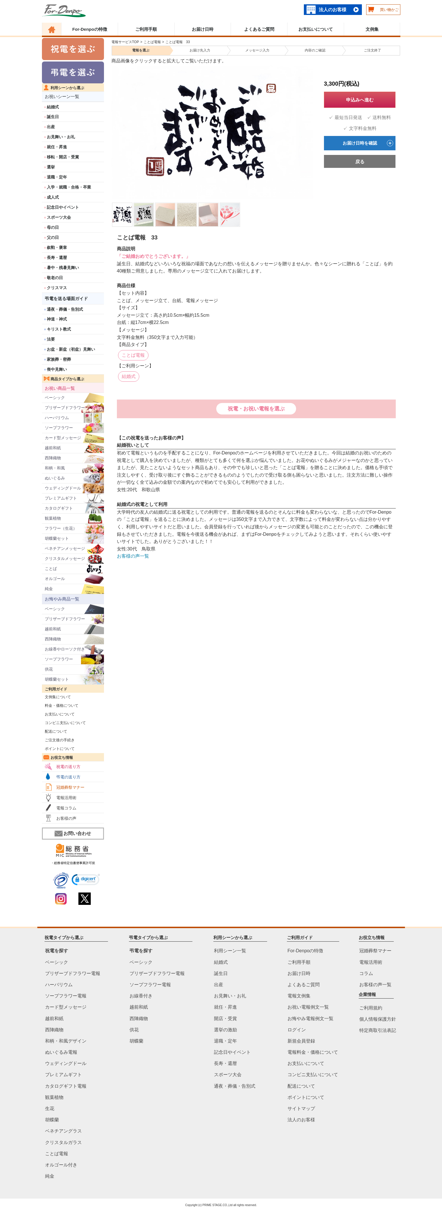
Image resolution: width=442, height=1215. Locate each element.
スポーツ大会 (59, 217)
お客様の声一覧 (133, 556)
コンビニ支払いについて (64, 723)
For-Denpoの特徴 (89, 29)
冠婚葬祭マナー (70, 787)
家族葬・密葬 (59, 359)
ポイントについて (58, 748)
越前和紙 (53, 448)
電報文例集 (298, 996)
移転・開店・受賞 (63, 157)
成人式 (53, 197)
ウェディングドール (63, 488)
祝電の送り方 (68, 766)
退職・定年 (57, 177)
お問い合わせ (73, 833)
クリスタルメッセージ (65, 558)
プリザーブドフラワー (65, 407)
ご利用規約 (370, 1007)
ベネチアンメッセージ (65, 548)
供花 (49, 669)
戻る (359, 161)
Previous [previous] (115, 128)
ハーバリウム (57, 417)
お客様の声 (66, 818)
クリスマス (57, 287)
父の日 (53, 237)
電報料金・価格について (312, 1052)
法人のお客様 (332, 9)
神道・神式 (57, 319)
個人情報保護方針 (377, 1019)
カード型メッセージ (63, 437)
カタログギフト (59, 508)
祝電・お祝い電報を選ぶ (256, 409)
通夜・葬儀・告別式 (65, 309)
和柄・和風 (55, 468)
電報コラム (66, 808)
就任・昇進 (57, 147)
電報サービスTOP (125, 42)
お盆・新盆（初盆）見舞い (71, 349)
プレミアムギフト (61, 498)
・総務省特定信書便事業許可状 (73, 863)
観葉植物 (53, 518)
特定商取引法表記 (377, 1030)
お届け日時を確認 (368, 143)
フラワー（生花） (61, 528)
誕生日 (53, 116)
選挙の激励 (225, 1029)
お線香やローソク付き (65, 649)
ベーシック (55, 397)
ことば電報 (152, 42)
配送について (54, 731)
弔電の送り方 (68, 777)
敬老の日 (55, 277)
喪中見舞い (57, 369)
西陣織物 (53, 458)
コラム (366, 973)
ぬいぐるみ (55, 478)
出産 (51, 126)
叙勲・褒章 (57, 247)
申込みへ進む (360, 99)
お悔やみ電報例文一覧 (310, 1018)
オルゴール (55, 578)
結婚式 (53, 107)
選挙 (51, 167)
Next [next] (309, 128)
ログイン (296, 1029)
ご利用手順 (146, 29)
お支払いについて (315, 29)
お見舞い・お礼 (61, 137)
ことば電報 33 (177, 42)
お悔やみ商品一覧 (62, 598)
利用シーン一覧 (230, 951)
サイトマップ (301, 1108)
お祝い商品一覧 (60, 388)
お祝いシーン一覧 (62, 96)
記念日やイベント (63, 207)
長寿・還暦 (57, 257)
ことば (51, 568)
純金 (49, 588)
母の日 (53, 227)
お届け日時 (202, 29)
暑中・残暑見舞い (63, 267)
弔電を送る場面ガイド (66, 298)
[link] (86, 880)
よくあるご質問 (259, 29)
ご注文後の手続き (58, 740)
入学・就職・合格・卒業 (69, 187)
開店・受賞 (225, 1018)
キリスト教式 (59, 329)
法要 (51, 339)
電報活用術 (66, 797)
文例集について (56, 697)
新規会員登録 (301, 1041)
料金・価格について (60, 705)
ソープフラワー (59, 427)
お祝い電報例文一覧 (308, 1007)
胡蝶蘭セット (57, 538)
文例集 (372, 29)
